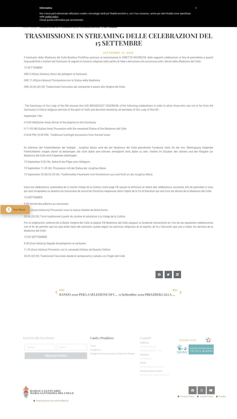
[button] (159, 282)
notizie (33, 27)
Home (25, 27)
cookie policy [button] (51, 16)
